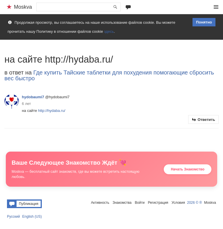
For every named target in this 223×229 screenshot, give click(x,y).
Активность (100, 203)
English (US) (32, 217)
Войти (140, 203)
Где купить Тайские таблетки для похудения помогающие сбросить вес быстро (109, 75)
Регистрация (158, 203)
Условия (178, 203)
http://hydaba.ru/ (51, 110)
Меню (216, 7)
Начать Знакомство (187, 169)
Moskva (210, 203)
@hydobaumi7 (57, 97)
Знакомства (122, 203)
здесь (109, 31)
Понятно (204, 22)
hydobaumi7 (33, 97)
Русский (13, 217)
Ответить (206, 119)
